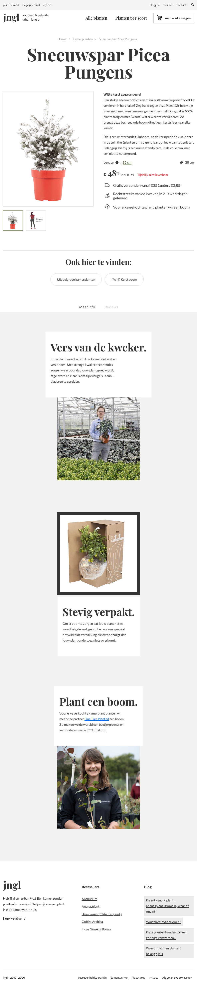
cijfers (47, 5)
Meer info (87, 307)
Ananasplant (90, 906)
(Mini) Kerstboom (124, 279)
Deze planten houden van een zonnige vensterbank (166, 935)
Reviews (111, 307)
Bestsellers (90, 887)
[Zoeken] (192, 5)
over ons (168, 5)
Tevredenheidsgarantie (92, 977)
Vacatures (138, 977)
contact (181, 5)
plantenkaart (11, 5)
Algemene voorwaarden (177, 977)
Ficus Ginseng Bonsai (96, 929)
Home (62, 39)
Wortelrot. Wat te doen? (163, 922)
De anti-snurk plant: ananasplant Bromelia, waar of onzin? (167, 905)
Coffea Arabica (92, 921)
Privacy (153, 977)
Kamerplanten (83, 39)
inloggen (154, 5)
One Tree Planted (97, 719)
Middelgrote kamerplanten (76, 279)
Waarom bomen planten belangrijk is (163, 951)
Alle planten (96, 18)
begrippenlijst (31, 5)
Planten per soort (131, 18)
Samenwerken (119, 977)
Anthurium (89, 899)
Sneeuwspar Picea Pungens (118, 39)
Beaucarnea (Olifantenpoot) (102, 914)
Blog (148, 887)
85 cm (127, 162)
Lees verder (15, 918)
